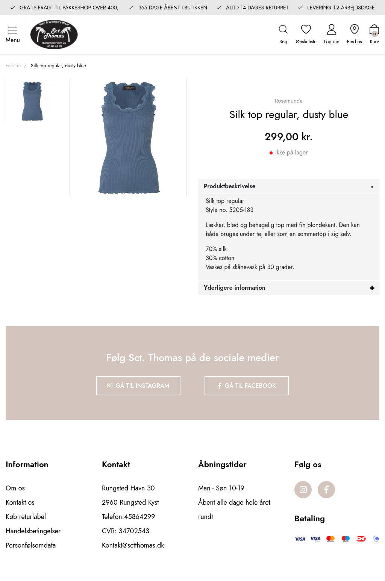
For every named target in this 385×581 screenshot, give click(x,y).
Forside (13, 65)
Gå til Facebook (247, 385)
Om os (15, 488)
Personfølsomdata (31, 545)
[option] (32, 101)
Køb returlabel (26, 517)
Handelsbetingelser (33, 531)
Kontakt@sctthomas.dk (133, 545)
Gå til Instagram (138, 385)
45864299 (139, 517)
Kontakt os (20, 502)
